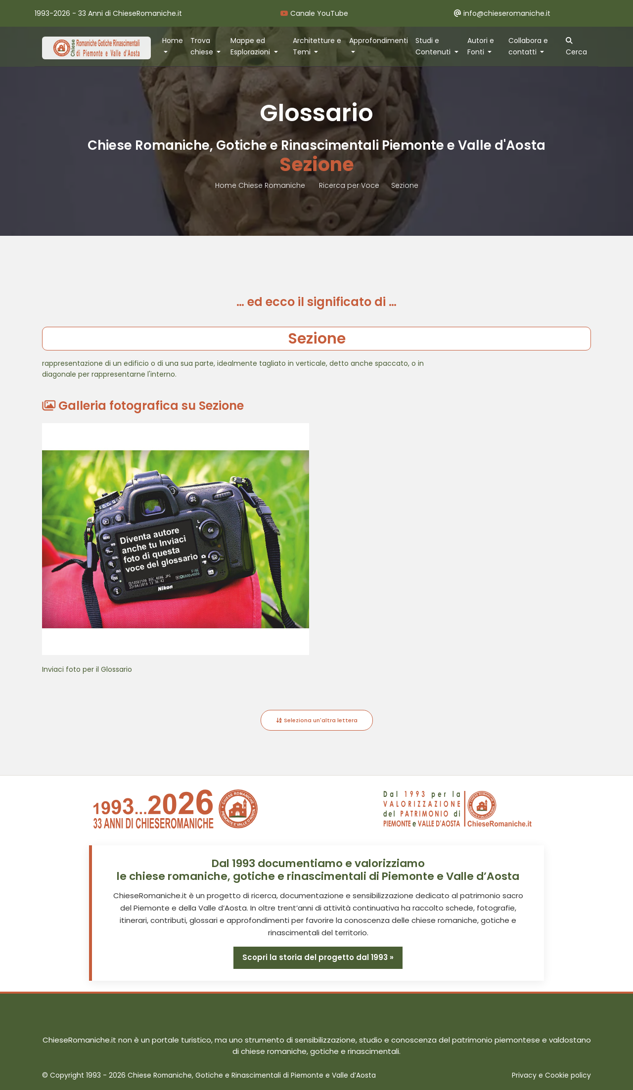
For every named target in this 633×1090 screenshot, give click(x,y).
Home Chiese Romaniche (261, 185)
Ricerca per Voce (349, 185)
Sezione (404, 185)
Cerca (576, 47)
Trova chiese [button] (202, 46)
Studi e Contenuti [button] (433, 46)
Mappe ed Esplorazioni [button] (251, 46)
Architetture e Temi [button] (317, 46)
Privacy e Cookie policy (551, 1075)
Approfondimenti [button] (378, 40)
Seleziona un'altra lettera (317, 720)
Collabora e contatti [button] (528, 46)
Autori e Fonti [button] (480, 46)
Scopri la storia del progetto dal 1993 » (318, 957)
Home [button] (172, 40)
